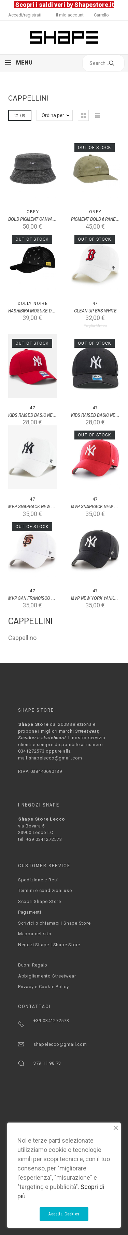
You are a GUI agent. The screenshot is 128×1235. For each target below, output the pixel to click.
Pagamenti (29, 912)
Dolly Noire (33, 303)
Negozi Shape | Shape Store (49, 944)
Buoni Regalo (32, 965)
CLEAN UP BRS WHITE (95, 311)
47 (95, 303)
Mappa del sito (35, 933)
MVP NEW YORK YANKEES (96, 598)
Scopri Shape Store (39, 901)
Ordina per (53, 115)
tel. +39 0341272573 (40, 839)
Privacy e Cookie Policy (43, 986)
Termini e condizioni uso (45, 890)
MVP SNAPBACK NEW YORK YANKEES (45, 506)
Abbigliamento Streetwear (47, 976)
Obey (33, 211)
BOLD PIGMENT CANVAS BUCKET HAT (44, 219)
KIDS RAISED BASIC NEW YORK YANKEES (48, 415)
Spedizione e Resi (38, 879)
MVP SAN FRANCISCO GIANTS (37, 598)
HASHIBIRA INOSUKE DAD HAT (37, 311)
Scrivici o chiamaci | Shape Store (54, 923)
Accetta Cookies (64, 1214)
